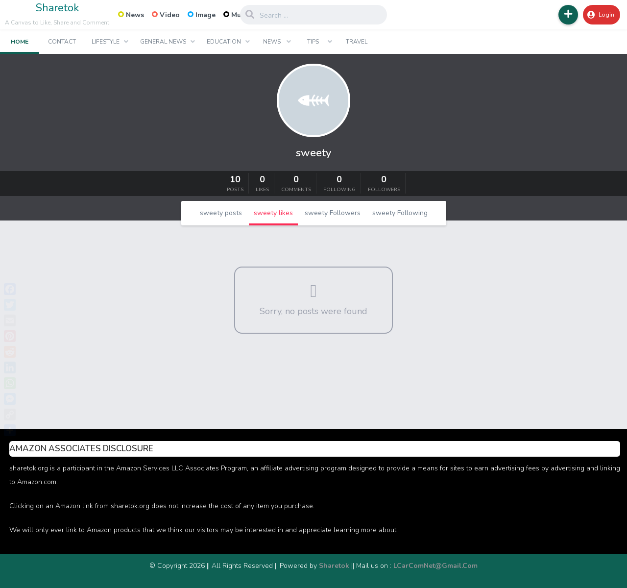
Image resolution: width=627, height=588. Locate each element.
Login (600, 15)
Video (166, 15)
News (131, 15)
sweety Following (400, 213)
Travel (356, 42)
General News (163, 42)
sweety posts (221, 213)
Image (202, 15)
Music (236, 15)
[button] (568, 14)
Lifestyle (106, 42)
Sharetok (57, 7)
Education (224, 42)
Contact (62, 42)
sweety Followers (333, 213)
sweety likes (273, 213)
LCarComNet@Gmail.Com (435, 565)
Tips (313, 42)
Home (19, 42)
